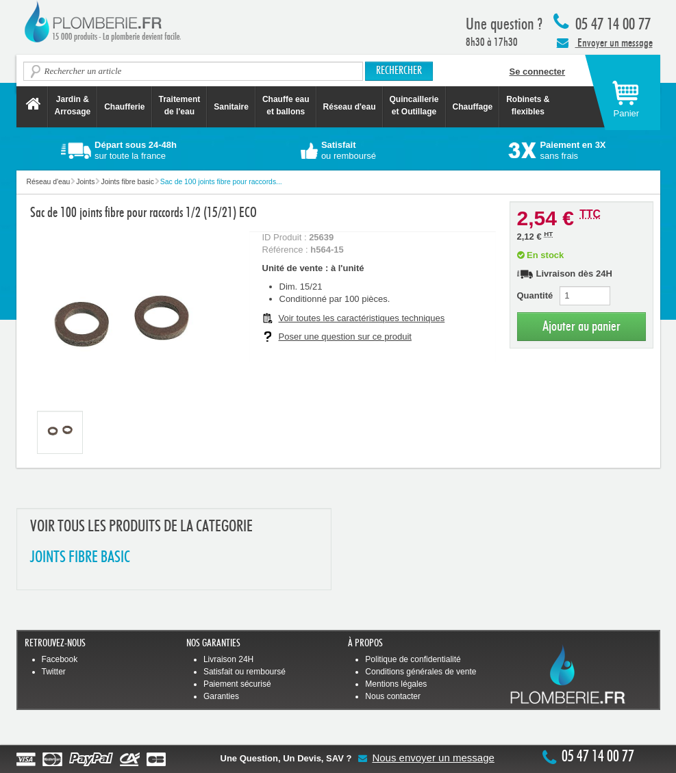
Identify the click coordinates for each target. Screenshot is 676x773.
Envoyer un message (605, 42)
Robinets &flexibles (527, 105)
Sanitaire (231, 107)
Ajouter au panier (581, 326)
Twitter (54, 671)
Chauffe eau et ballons (286, 105)
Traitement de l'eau (180, 105)
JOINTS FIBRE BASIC (80, 558)
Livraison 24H (228, 659)
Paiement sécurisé (237, 684)
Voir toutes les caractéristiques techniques (362, 318)
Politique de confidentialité (412, 659)
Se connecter (538, 71)
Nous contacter (393, 696)
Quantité (535, 295)
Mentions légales (396, 684)
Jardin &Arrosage (73, 105)
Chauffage (473, 107)
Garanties (221, 696)
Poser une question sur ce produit (345, 336)
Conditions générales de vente (420, 671)
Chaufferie (124, 107)
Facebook (60, 659)
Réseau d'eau (349, 107)
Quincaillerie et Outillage (414, 105)
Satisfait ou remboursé (244, 671)
